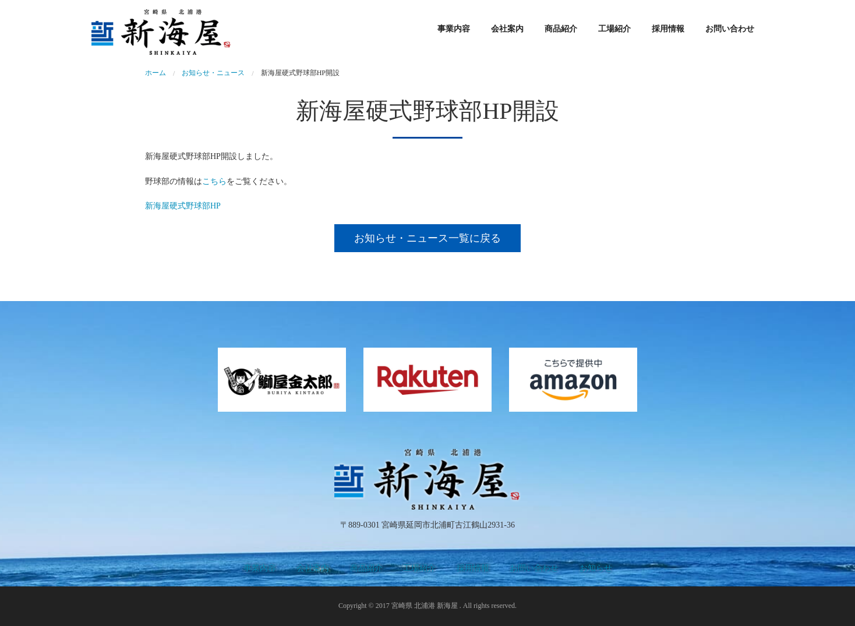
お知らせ (596, 568)
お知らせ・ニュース (213, 73)
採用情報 (668, 28)
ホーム (155, 73)
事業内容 (453, 28)
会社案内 (507, 28)
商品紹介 (561, 28)
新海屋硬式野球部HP (183, 205)
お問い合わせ (729, 28)
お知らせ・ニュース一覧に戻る (427, 238)
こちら (214, 181)
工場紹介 (614, 28)
